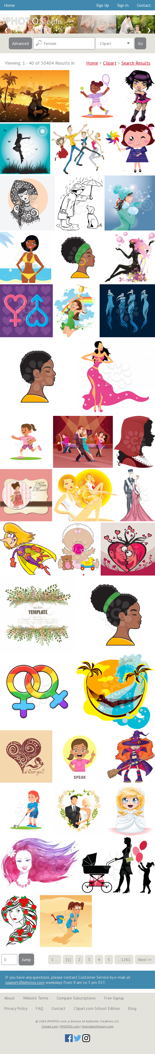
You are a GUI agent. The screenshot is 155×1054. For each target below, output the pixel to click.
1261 (125, 959)
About (9, 998)
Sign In (123, 5)
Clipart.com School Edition (97, 1008)
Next (142, 959)
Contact (144, 5)
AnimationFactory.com (98, 1026)
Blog (132, 1008)
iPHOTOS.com (70, 1026)
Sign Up (102, 5)
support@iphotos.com (25, 982)
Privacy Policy (15, 1008)
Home (9, 5)
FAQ (39, 1008)
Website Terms (35, 998)
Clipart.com (50, 1026)
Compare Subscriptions (76, 998)
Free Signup (114, 998)
